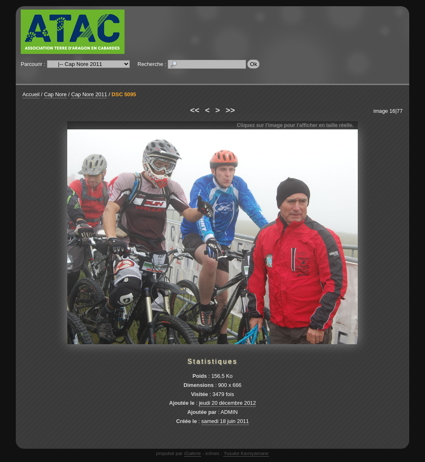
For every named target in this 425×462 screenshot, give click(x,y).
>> (230, 110)
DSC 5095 (124, 94)
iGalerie (192, 453)
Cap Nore (55, 94)
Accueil (30, 94)
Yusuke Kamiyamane (246, 453)
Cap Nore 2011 (89, 94)
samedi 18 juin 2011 (225, 421)
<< (194, 110)
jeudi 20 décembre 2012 (227, 403)
